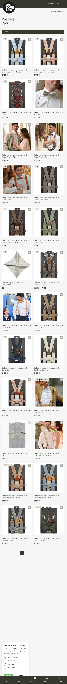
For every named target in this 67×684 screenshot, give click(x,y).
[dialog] (15, 662)
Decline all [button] (20, 675)
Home (53, 11)
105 (44, 553)
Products (60, 11)
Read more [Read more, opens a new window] (17, 653)
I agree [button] (8, 675)
